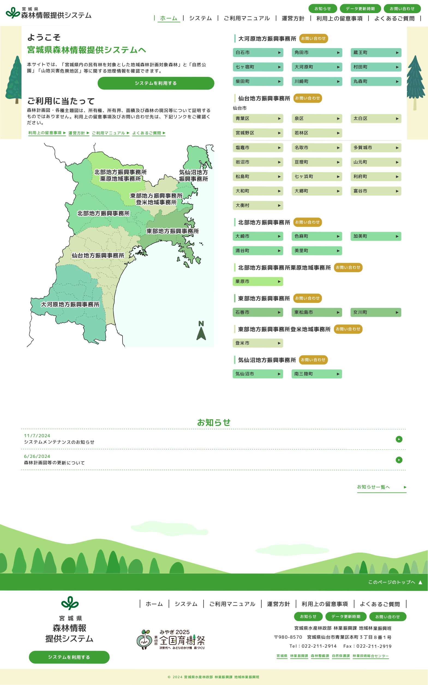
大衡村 (243, 205)
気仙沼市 (244, 374)
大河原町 (304, 67)
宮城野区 (245, 133)
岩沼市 (243, 162)
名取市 (302, 147)
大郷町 (302, 191)
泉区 (299, 118)
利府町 (361, 176)
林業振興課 (299, 655)
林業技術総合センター (371, 655)
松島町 (243, 176)
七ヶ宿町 (245, 67)
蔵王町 (361, 52)
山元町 (361, 162)
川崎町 (302, 81)
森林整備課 (320, 655)
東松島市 (303, 312)
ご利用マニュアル (247, 18)
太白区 (361, 118)
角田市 (302, 52)
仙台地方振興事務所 (264, 98)
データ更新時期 (360, 8)
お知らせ (323, 8)
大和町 (243, 191)
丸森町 (361, 81)
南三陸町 (303, 374)
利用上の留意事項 (339, 18)
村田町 (361, 67)
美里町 (302, 251)
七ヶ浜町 (304, 176)
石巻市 (242, 312)
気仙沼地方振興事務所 (267, 360)
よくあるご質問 (394, 18)
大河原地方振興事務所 (267, 38)
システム (200, 18)
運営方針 (293, 18)
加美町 (361, 236)
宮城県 (282, 655)
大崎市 (242, 236)
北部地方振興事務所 (264, 222)
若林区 (302, 133)
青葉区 (243, 118)
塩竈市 (243, 147)
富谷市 (361, 191)
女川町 (360, 312)
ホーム (169, 18)
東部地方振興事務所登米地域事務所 (284, 329)
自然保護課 (341, 655)
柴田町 (243, 81)
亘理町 (302, 162)
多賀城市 (363, 147)
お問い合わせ (402, 8)
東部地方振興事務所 (264, 298)
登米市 (242, 343)
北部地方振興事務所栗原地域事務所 (284, 267)
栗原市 (242, 281)
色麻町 (302, 236)
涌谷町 (242, 251)
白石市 (243, 52)
